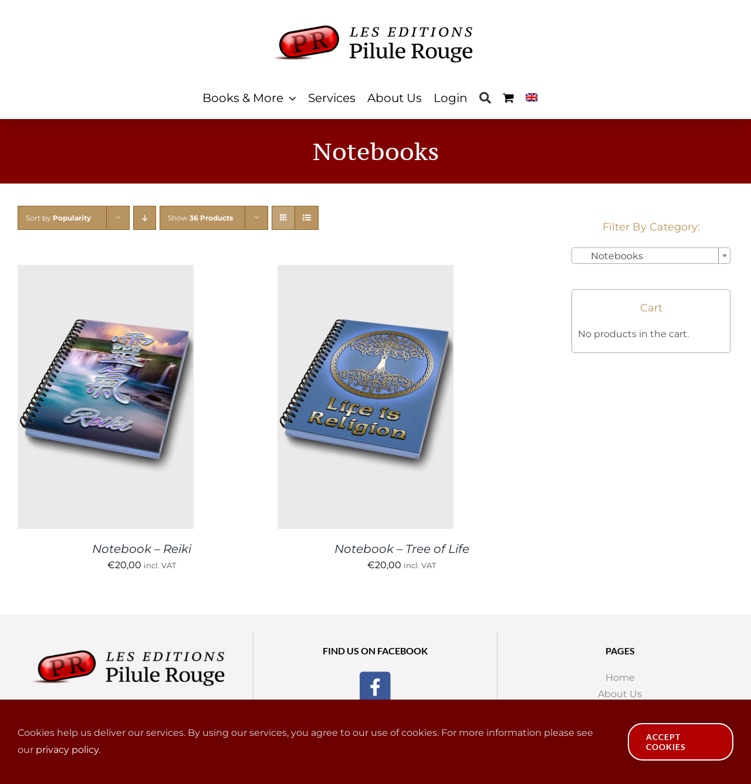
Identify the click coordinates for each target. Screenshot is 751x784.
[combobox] (650, 255)
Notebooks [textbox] (610, 256)
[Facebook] (375, 685)
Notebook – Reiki (141, 549)
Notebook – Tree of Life (401, 549)
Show (200, 217)
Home (620, 677)
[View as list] (306, 217)
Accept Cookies (666, 742)
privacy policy (67, 749)
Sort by (58, 217)
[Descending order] (144, 218)
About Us (620, 694)
